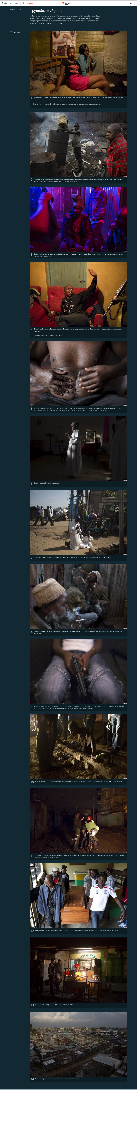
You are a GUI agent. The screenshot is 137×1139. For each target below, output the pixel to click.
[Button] (15, 33)
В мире (30, 3)
